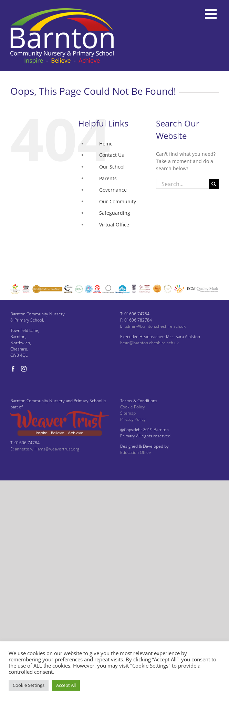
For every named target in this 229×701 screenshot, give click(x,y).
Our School (112, 166)
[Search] (214, 184)
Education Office (135, 452)
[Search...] (182, 184)
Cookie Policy (132, 407)
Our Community (117, 201)
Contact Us (111, 155)
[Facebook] (13, 369)
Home (106, 143)
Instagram (111, 247)
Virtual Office (114, 224)
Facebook (110, 236)
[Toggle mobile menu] (212, 14)
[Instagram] (24, 369)
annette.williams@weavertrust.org (47, 449)
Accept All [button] (66, 685)
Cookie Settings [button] (28, 685)
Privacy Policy (133, 419)
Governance (113, 189)
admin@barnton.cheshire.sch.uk (155, 326)
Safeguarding (114, 213)
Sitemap (128, 413)
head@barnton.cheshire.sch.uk (149, 343)
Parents (108, 178)
